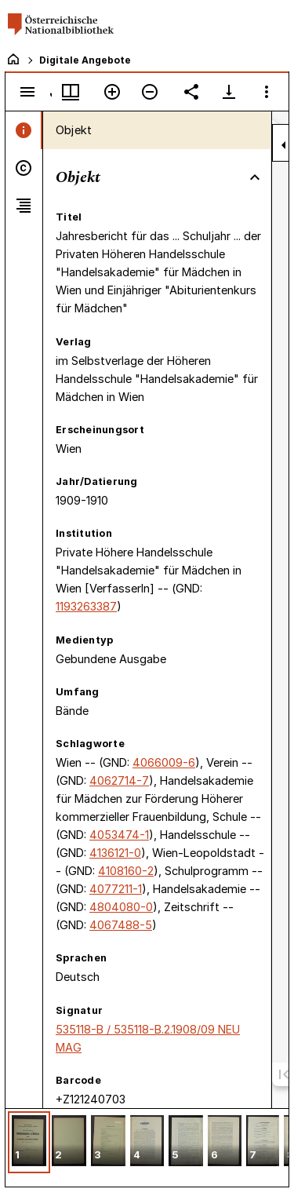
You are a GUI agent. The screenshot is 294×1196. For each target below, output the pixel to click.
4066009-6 (163, 762)
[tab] (23, 130)
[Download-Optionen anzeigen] (229, 92)
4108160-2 (126, 870)
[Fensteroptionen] (266, 92)
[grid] (147, 1147)
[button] (29, 1142)
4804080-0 (121, 906)
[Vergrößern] (112, 92)
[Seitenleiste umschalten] (27, 92)
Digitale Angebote (85, 60)
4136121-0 (115, 852)
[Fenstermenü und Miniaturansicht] (70, 92)
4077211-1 (115, 888)
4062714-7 (119, 780)
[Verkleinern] (150, 92)
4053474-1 (119, 834)
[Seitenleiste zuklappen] (283, 145)
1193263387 (86, 606)
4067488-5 (120, 925)
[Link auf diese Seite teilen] (191, 92)
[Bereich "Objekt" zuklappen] (254, 177)
